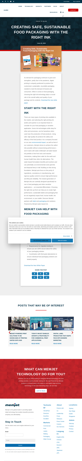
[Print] (46, 277)
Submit (20, 445)
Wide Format (47, 439)
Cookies (71, 426)
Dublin (71, 414)
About (62, 6)
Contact (73, 10)
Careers (59, 424)
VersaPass (46, 411)
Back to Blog (42, 21)
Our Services (60, 427)
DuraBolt (46, 419)
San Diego (72, 411)
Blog (55, 6)
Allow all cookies (62, 240)
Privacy (71, 429)
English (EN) (60, 437)
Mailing (45, 434)
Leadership (60, 414)
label (34, 201)
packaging (42, 201)
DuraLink (46, 413)
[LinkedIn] (46, 274)
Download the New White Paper (34, 266)
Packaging (46, 437)
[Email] (40, 277)
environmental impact (39, 142)
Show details (66, 236)
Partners (47, 6)
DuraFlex (46, 416)
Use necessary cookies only (40, 240)
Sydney (71, 408)
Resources (53, 12)
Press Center (60, 421)
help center (76, 1)
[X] (40, 274)
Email (6, 432)
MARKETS (39, 6)
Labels (45, 431)
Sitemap (71, 424)
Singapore (72, 416)
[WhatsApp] (34, 277)
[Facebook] (34, 274)
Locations (66, 1)
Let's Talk (41, 391)
